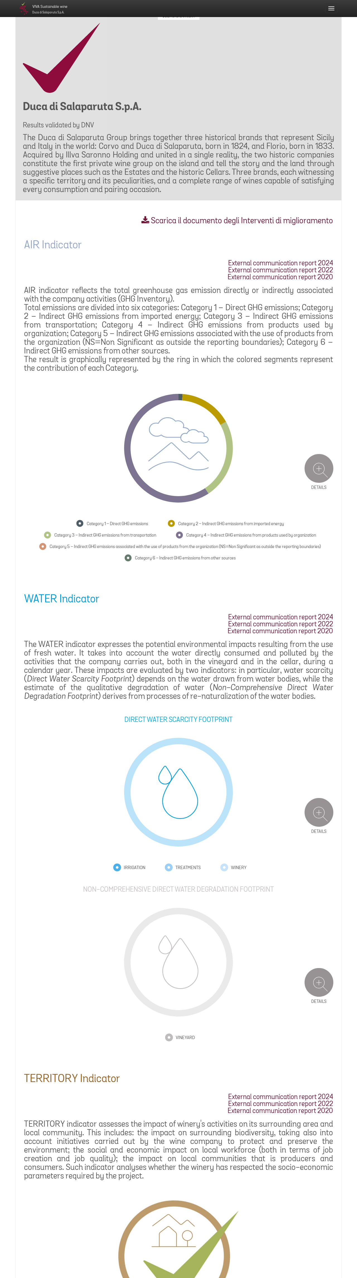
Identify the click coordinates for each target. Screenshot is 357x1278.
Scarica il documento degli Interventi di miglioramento (237, 221)
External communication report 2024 (280, 263)
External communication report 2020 (280, 277)
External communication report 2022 (280, 270)
